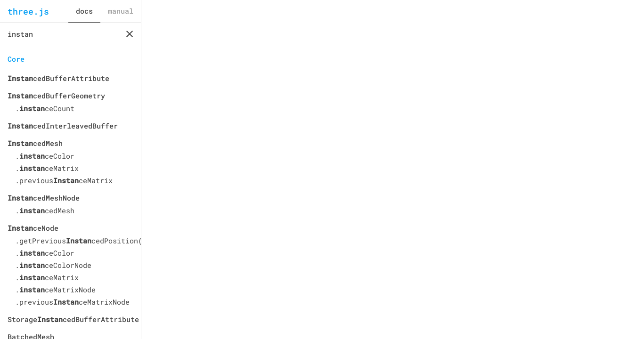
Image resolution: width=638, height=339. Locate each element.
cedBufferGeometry (56, 95)
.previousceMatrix (64, 180)
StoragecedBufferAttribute (70, 319)
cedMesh (35, 143)
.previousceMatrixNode (72, 302)
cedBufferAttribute (58, 78)
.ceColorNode (53, 265)
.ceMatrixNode (55, 289)
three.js (28, 11)
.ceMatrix (47, 168)
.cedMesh (44, 210)
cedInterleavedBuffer (63, 125)
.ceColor (44, 156)
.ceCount (44, 108)
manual (120, 11)
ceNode (33, 228)
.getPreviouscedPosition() (74, 240)
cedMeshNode (44, 197)
